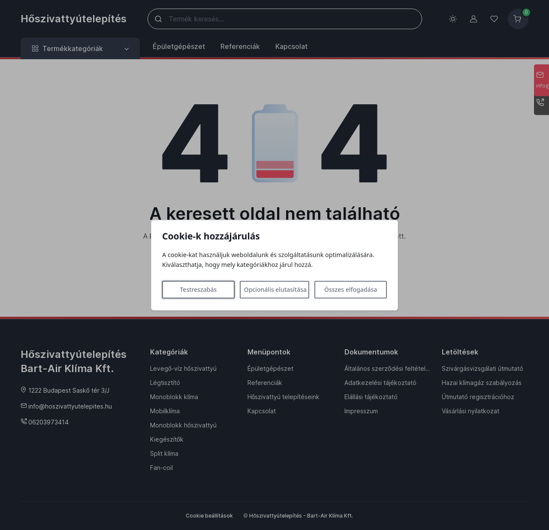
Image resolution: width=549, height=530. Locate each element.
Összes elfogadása (350, 289)
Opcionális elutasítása (275, 289)
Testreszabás (198, 289)
